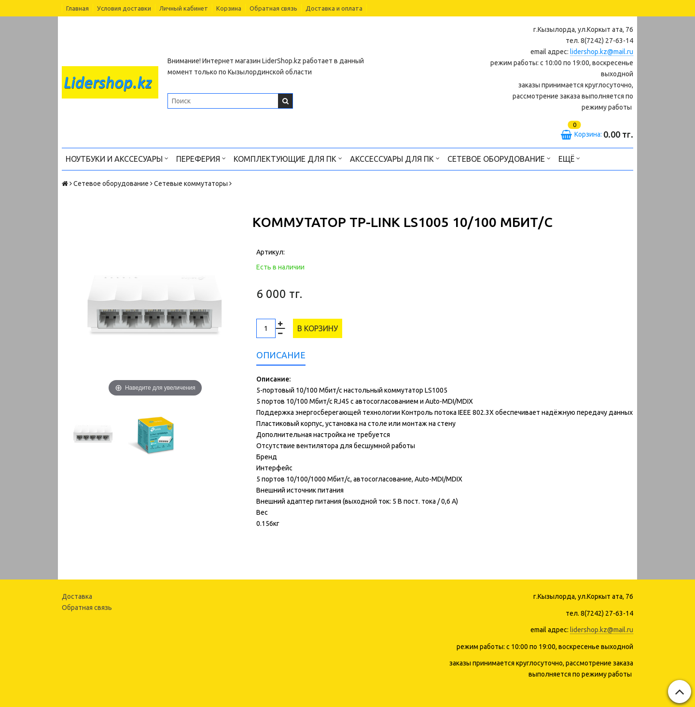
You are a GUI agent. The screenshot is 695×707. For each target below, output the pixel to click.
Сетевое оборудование (499, 158)
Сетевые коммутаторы (191, 183)
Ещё (569, 158)
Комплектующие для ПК (288, 158)
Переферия (201, 158)
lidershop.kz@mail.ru (601, 52)
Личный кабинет (183, 8)
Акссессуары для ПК (395, 158)
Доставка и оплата (334, 8)
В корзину (317, 328)
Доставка (77, 596)
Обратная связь (273, 8)
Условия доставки (124, 8)
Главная (77, 8)
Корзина (228, 8)
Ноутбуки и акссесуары (117, 158)
